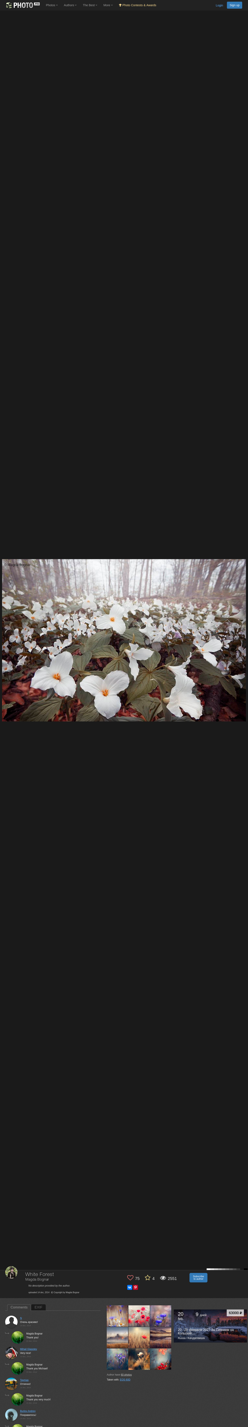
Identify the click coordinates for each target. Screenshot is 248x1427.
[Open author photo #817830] (139, 1359)
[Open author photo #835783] (117, 1359)
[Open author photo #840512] (139, 1337)
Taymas (24, 1380)
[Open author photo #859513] (161, 1315)
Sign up (235, 5)
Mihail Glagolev (28, 1349)
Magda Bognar (37, 1279)
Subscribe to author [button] (198, 1277)
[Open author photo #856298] (117, 1337)
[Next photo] (243, 619)
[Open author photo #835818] (161, 1337)
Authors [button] (70, 5)
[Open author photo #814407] (161, 1359)
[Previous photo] (3, 619)
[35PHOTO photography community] (22, 5)
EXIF (38, 1307)
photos (126, 1374)
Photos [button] (52, 5)
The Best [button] (90, 5)
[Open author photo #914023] (139, 1315)
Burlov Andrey (28, 1411)
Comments (19, 1307)
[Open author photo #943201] (117, 1315)
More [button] (108, 5)
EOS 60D (125, 1379)
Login (219, 5)
